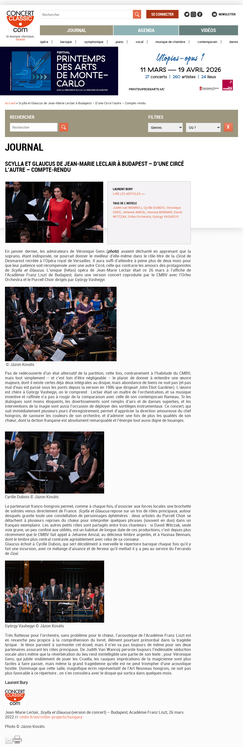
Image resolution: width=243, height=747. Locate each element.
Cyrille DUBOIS (154, 207)
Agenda (146, 30)
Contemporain (207, 41)
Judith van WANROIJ (127, 207)
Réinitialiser (228, 127)
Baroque (66, 41)
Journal (76, 30)
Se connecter (162, 14)
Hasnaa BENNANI (159, 212)
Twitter (187, 14)
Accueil (10, 103)
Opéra (44, 41)
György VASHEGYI (165, 216)
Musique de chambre (170, 41)
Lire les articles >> (129, 193)
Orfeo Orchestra (139, 216)
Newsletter (227, 14)
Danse (233, 41)
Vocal (139, 41)
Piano (119, 41)
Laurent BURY (123, 189)
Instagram (193, 14)
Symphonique (93, 41)
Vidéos (208, 30)
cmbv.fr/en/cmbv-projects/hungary (50, 717)
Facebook (200, 14)
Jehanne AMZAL (134, 212)
